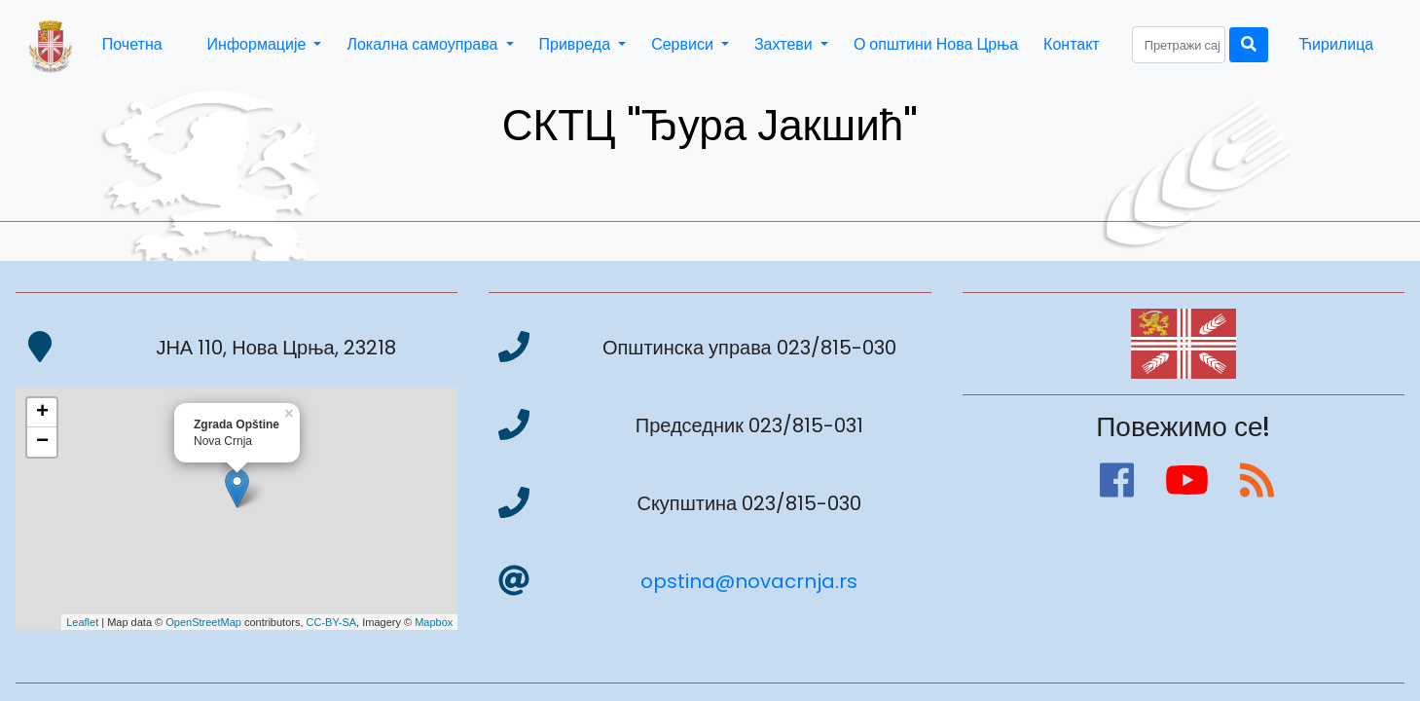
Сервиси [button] (684, 44)
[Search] (1178, 44)
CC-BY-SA (332, 622)
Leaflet (82, 622)
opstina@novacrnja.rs (748, 581)
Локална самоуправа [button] (423, 44)
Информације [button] (258, 44)
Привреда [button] (577, 44)
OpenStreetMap (203, 622)
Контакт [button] (1071, 44)
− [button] (42, 442)
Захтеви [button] (785, 44)
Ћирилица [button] (1335, 44)
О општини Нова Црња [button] (936, 44)
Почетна (132, 44)
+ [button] (42, 412)
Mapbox (434, 622)
